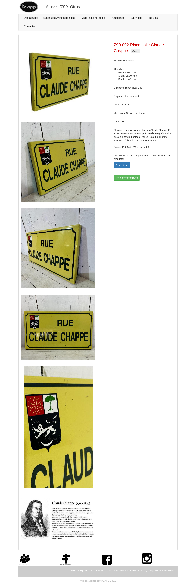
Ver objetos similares (127, 177)
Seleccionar (122, 165)
